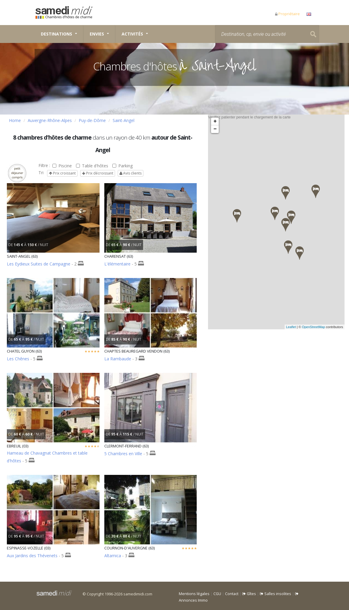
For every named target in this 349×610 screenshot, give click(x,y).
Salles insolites (275, 593)
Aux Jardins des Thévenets (32, 555)
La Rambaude (117, 359)
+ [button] (215, 121)
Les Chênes (18, 359)
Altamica (112, 555)
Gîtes (249, 593)
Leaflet (298, 327)
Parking (122, 166)
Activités (132, 34)
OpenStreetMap (320, 327)
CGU (217, 593)
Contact (231, 593)
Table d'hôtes (92, 166)
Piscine (62, 166)
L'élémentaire (117, 264)
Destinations (56, 34)
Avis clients (131, 173)
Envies (97, 34)
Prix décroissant (97, 173)
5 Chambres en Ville (123, 453)
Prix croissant (62, 173)
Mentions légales (194, 593)
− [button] (215, 129)
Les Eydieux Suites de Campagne (39, 264)
